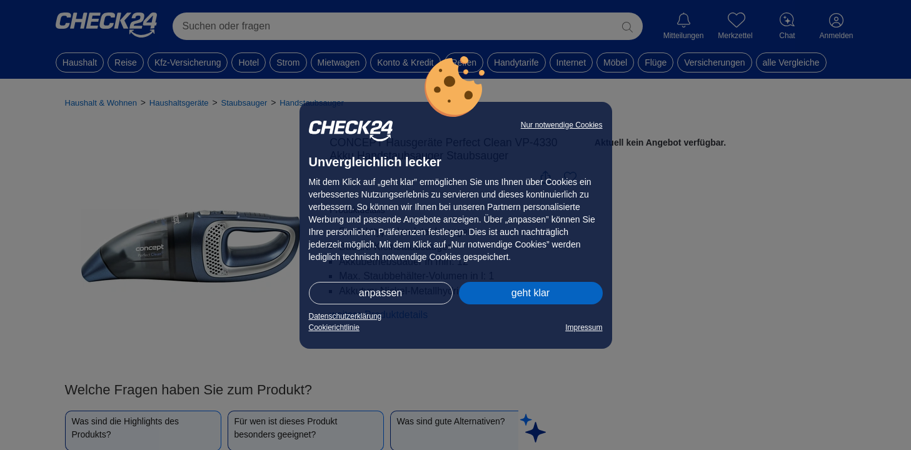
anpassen (380, 293)
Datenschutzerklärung (345, 316)
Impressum (583, 327)
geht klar (530, 293)
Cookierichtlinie (334, 327)
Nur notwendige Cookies (562, 125)
